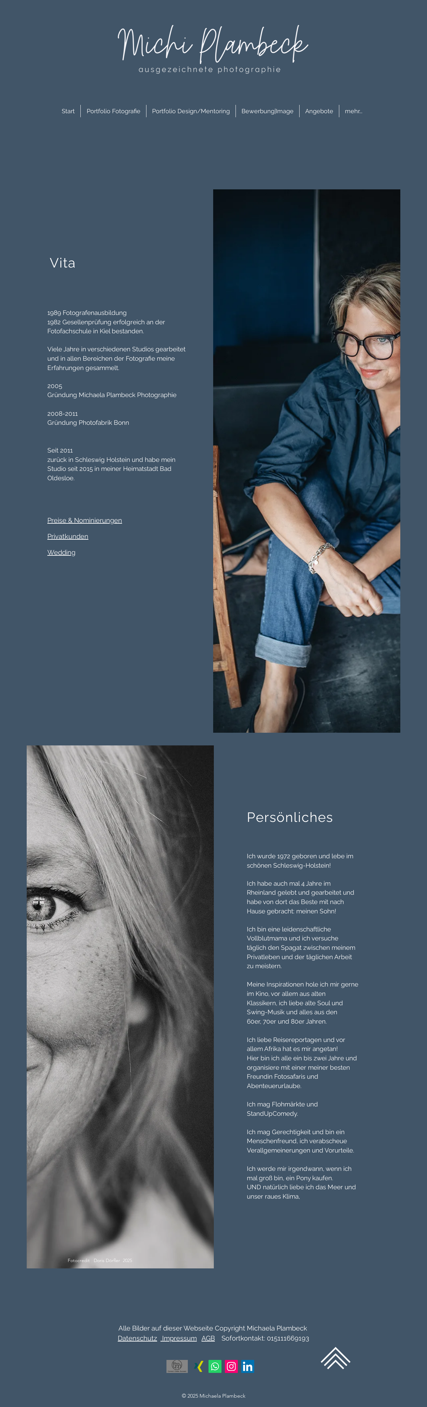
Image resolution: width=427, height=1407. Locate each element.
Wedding (61, 552)
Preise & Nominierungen (84, 520)
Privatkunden (67, 536)
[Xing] (198, 1366)
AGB (208, 1338)
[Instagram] (231, 1366)
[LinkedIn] (247, 1366)
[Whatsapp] (215, 1366)
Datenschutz (137, 1338)
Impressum (178, 1338)
